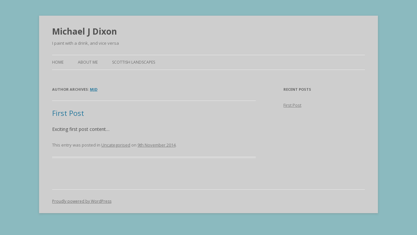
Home (58, 62)
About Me (88, 62)
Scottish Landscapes (133, 62)
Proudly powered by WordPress (81, 201)
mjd (93, 89)
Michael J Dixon (84, 31)
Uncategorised (115, 145)
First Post (68, 113)
